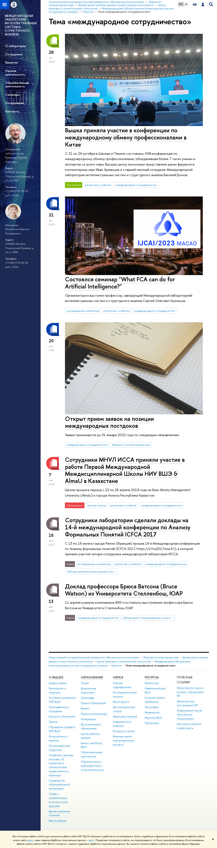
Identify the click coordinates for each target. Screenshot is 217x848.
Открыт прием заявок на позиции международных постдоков (109, 422)
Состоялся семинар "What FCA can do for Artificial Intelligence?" (120, 282)
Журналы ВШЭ (153, 717)
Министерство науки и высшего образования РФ (190, 692)
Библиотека (152, 683)
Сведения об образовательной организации (59, 784)
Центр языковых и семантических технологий (124, 661)
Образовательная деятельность (17, 84)
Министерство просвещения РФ (187, 703)
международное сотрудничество (136, 185)
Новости (116, 665)
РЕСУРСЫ (152, 677)
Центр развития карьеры (90, 735)
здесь (31, 840)
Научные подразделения (122, 685)
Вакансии (11, 62)
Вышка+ (85, 708)
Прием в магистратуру (94, 713)
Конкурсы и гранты (124, 731)
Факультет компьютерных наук (131, 444)
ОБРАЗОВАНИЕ (92, 677)
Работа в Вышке (58, 820)
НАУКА (118, 677)
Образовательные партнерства (92, 754)
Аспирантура (88, 719)
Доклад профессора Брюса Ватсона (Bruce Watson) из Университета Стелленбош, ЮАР (124, 589)
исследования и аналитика (83, 311)
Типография (152, 707)
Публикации (152, 723)
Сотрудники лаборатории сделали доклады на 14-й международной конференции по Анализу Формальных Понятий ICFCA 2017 (128, 527)
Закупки (53, 721)
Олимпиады (87, 697)
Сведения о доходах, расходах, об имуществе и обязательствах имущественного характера (61, 765)
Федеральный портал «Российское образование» (189, 714)
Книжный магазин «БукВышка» (155, 699)
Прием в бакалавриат (93, 703)
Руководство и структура (57, 690)
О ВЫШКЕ (56, 677)
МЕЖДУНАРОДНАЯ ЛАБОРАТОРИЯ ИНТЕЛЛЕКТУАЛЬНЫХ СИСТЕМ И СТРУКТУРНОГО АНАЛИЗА (21, 25)
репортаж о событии (98, 185)
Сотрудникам (14, 103)
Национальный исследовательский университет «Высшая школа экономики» (94, 657)
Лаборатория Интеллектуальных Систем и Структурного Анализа (92, 571)
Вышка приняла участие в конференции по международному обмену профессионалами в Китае (126, 137)
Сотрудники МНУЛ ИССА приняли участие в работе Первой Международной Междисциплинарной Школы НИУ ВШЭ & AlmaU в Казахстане (125, 470)
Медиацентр (152, 712)
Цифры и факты (58, 683)
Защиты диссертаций (125, 716)
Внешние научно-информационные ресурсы (123, 740)
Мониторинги (121, 701)
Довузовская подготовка (88, 690)
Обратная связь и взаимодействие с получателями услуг (92, 765)
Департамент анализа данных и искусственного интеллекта (149, 618)
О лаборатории (15, 46)
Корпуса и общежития (62, 716)
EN (186, 4)
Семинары (12, 95)
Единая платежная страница (59, 813)
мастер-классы (96, 505)
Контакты (12, 111)
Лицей (85, 683)
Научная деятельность (15, 72)
